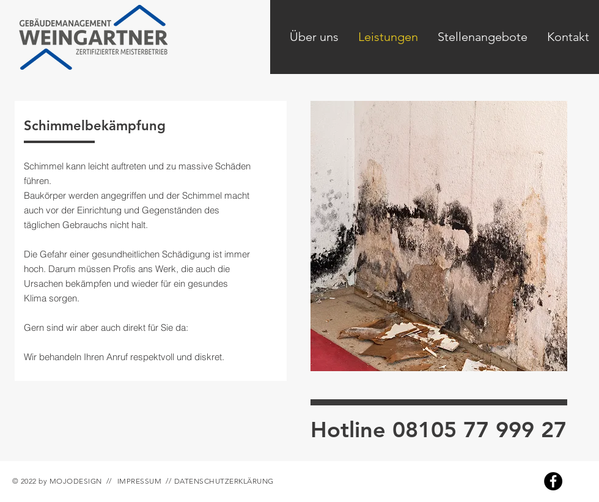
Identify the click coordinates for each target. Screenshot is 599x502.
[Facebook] (553, 481)
